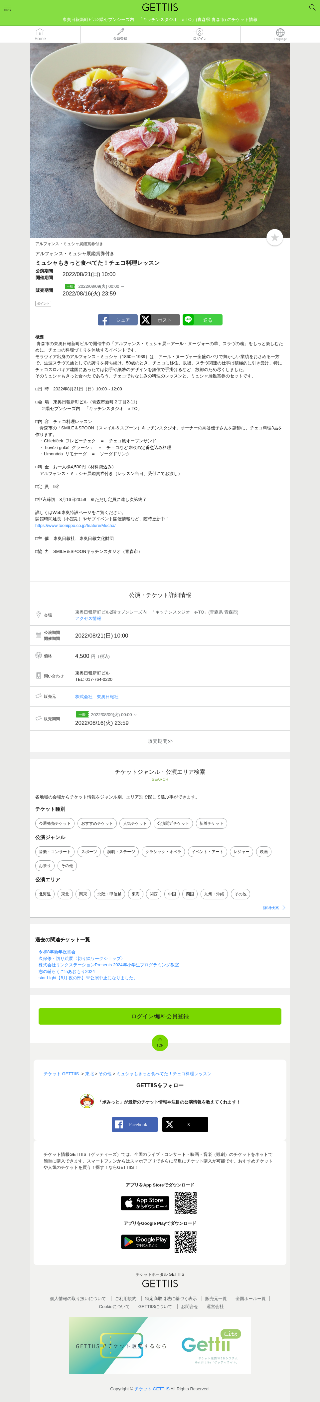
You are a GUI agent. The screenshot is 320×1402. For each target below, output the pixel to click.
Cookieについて (114, 1306)
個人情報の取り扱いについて (78, 1298)
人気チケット (135, 823)
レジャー (241, 851)
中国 (172, 894)
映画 (264, 851)
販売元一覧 (216, 1298)
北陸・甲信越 (109, 894)
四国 (190, 894)
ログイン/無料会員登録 (160, 1016)
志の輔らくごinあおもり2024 (67, 971)
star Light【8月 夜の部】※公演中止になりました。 (88, 977)
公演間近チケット (173, 823)
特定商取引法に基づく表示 (171, 1298)
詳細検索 (271, 907)
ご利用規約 (125, 1298)
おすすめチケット (97, 823)
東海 (136, 894)
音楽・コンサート (55, 851)
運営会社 (215, 1306)
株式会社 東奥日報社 (96, 696)
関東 (83, 894)
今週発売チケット (55, 823)
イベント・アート (208, 851)
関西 (154, 894)
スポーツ (89, 851)
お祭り (45, 865)
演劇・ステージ (121, 851)
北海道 (45, 894)
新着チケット (212, 823)
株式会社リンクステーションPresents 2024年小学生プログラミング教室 (109, 964)
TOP (160, 1045)
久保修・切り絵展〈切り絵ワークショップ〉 (82, 958)
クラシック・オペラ (163, 851)
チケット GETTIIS (152, 1388)
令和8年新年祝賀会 (57, 951)
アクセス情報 (88, 618)
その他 (67, 865)
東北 (65, 894)
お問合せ (189, 1306)
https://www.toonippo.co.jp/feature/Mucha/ (75, 525)
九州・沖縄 (214, 894)
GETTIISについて (155, 1306)
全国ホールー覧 (251, 1298)
